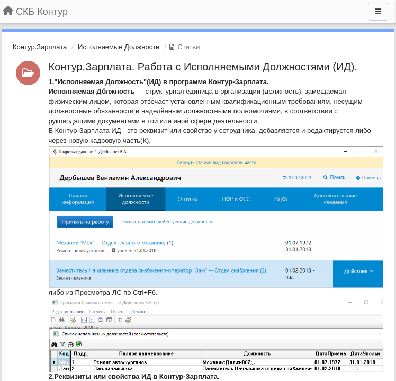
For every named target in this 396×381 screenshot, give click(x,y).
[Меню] (378, 12)
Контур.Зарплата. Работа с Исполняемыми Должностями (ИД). (203, 66)
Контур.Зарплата (40, 47)
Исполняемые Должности (118, 47)
